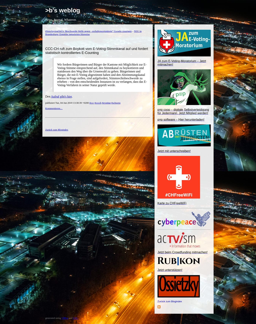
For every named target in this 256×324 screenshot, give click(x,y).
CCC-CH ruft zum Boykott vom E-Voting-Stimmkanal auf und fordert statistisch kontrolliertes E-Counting (96, 51)
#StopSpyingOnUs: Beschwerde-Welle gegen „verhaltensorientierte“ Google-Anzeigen (88, 31)
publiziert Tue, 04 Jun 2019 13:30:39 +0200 (67, 102)
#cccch (98, 102)
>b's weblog (62, 10)
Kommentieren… (54, 108)
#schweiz (115, 102)
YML (75, 318)
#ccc (91, 102)
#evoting (106, 102)
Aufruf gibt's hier (61, 96)
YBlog (64, 318)
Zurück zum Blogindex (169, 301)
